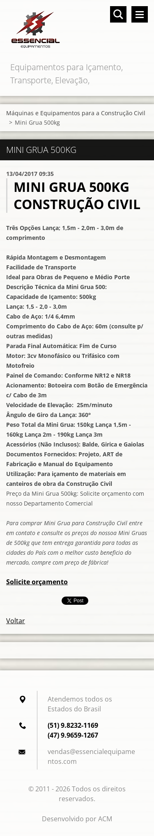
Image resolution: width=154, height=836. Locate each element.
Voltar (15, 620)
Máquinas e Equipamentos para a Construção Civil (75, 113)
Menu (139, 14)
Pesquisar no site (118, 14)
